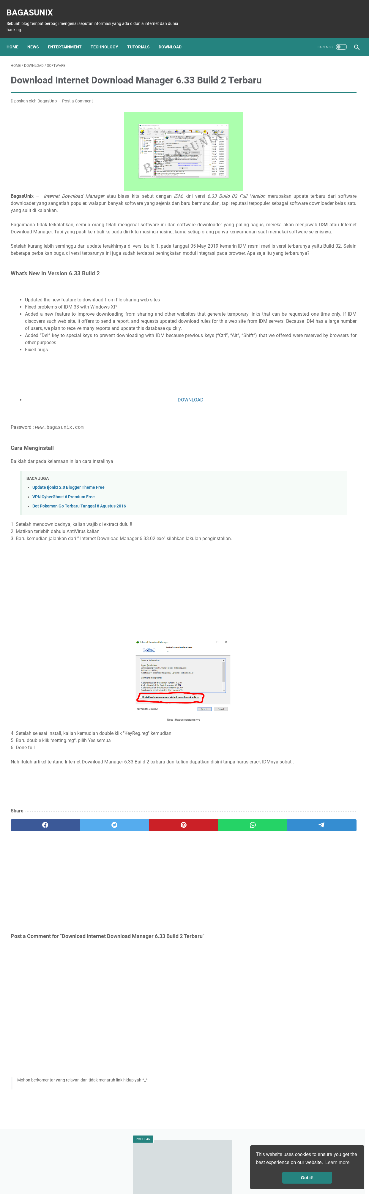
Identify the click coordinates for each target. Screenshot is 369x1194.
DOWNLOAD (134, 437)
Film (272, 341)
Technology (108, 37)
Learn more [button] (337, 1162)
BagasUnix (34, 6)
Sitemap (136, 1172)
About (117, 1172)
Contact (249, 1172)
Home (17, 37)
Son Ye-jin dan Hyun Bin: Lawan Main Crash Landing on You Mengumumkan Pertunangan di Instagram (310, 155)
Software (317, 330)
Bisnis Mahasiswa (309, 363)
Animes (341, 341)
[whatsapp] (174, 869)
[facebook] (34, 869)
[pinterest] (127, 869)
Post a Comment (77, 109)
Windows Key (280, 374)
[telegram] (220, 869)
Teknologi (294, 319)
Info (272, 330)
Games (339, 330)
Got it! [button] (307, 1177)
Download (174, 37)
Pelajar (330, 352)
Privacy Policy (188, 1172)
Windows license (315, 374)
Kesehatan (278, 352)
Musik (322, 341)
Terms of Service (221, 1172)
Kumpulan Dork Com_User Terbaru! (307, 120)
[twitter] (80, 869)
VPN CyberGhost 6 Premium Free (63, 533)
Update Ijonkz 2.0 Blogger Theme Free (68, 524)
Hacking (339, 319)
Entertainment (69, 37)
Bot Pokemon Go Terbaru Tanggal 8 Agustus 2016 (79, 542)
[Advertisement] (127, 411)
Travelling (277, 363)
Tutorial (317, 319)
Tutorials (142, 37)
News (37, 37)
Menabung (343, 363)
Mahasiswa (306, 352)
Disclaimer (159, 1172)
